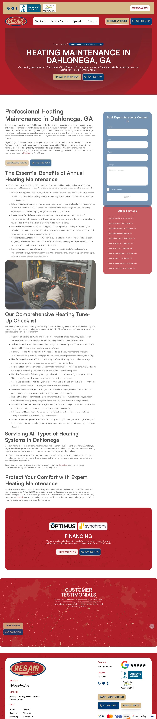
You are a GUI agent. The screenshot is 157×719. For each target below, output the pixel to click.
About (90, 21)
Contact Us (28, 717)
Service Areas (58, 21)
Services (40, 21)
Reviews (13, 713)
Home (55, 44)
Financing (14, 717)
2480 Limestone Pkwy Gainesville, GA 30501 (19, 686)
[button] (41, 21)
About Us (27, 713)
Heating (63, 44)
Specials (77, 21)
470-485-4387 (105, 666)
